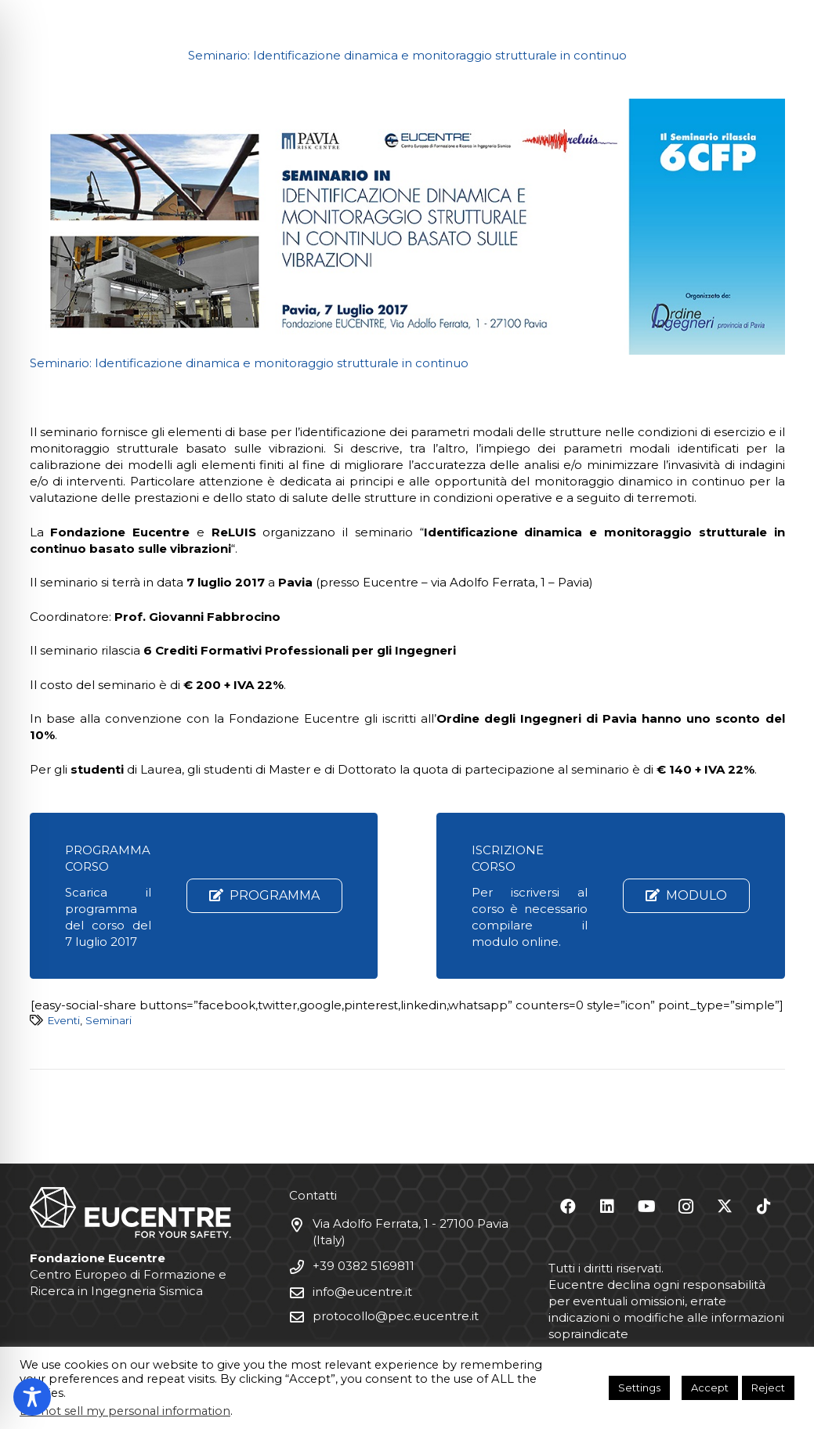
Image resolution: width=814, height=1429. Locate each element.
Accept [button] (710, 1387)
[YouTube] (646, 1206)
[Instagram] (685, 1206)
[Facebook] (568, 1206)
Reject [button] (768, 1387)
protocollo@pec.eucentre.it (396, 1315)
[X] (724, 1206)
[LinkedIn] (607, 1206)
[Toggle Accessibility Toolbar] (32, 1397)
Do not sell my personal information (125, 1411)
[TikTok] (763, 1206)
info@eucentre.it (362, 1291)
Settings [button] (639, 1387)
